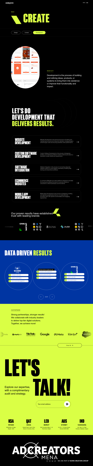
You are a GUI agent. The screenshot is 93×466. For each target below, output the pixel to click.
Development (39, 32)
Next (52, 296)
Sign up (66, 402)
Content (27, 32)
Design (16, 32)
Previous (41, 296)
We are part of (73, 461)
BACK (12, 11)
